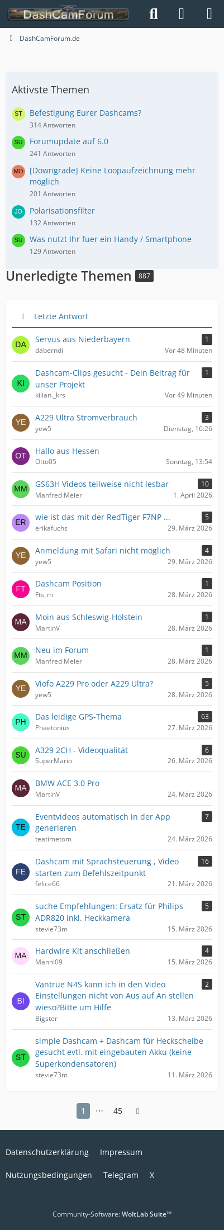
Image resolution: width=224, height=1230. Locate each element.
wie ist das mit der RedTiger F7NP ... (102, 517)
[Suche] (153, 14)
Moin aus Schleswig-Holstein (88, 617)
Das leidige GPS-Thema (78, 716)
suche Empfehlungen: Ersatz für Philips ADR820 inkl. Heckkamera (109, 912)
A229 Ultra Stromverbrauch (86, 417)
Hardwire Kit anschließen (82, 950)
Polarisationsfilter (62, 210)
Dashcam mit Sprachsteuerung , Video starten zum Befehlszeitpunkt (107, 867)
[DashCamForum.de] (68, 14)
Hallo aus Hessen (67, 451)
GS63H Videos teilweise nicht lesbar (102, 484)
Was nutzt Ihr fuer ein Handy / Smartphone (111, 239)
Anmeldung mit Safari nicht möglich (102, 550)
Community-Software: (112, 1214)
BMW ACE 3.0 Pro (67, 783)
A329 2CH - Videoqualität (81, 750)
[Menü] (209, 14)
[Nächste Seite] (138, 1111)
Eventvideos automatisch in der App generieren (102, 822)
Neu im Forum (62, 650)
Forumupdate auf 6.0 (69, 141)
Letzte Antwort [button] (61, 316)
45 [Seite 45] (117, 1110)
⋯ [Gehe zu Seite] (99, 1110)
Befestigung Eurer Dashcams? (85, 112)
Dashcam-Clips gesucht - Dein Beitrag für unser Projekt (112, 378)
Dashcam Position (68, 583)
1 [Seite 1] (83, 1110)
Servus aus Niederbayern (82, 339)
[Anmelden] (181, 14)
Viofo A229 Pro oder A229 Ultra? (94, 683)
